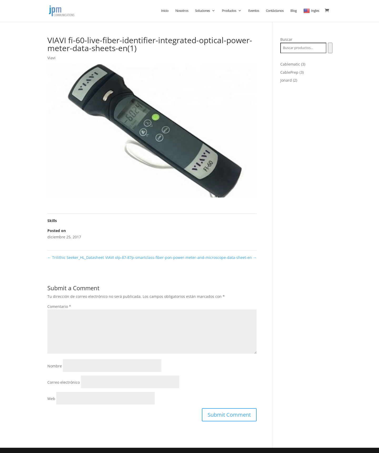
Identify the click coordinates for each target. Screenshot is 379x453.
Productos (229, 11)
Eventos (253, 11)
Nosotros (181, 11)
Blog (293, 11)
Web (51, 398)
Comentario (59, 306)
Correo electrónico (63, 382)
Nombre (54, 365)
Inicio (164, 11)
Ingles (311, 11)
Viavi (51, 57)
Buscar (286, 39)
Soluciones (202, 11)
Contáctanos (274, 11)
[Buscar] (330, 48)
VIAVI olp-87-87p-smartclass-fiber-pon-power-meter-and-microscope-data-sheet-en (181, 257)
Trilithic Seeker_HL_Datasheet (75, 257)
